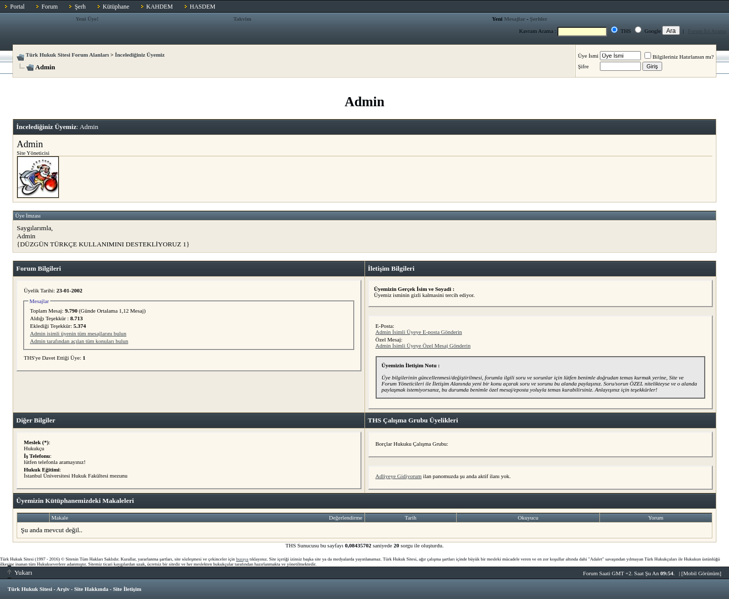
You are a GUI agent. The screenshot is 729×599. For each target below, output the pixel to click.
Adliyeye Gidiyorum (399, 476)
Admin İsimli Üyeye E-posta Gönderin (419, 332)
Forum (50, 6)
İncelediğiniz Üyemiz (140, 55)
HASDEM (203, 6)
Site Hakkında (91, 589)
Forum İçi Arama (707, 31)
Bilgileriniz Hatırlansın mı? (679, 57)
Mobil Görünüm (701, 573)
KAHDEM (159, 6)
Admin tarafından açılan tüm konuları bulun (79, 341)
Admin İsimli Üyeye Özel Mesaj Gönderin (423, 346)
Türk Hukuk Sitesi (30, 589)
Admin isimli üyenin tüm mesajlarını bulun (78, 333)
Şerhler (539, 19)
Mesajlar (514, 19)
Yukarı (20, 572)
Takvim (242, 19)
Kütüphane (116, 6)
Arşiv (63, 589)
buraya (242, 559)
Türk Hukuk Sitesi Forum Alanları (67, 55)
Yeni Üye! (87, 19)
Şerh (80, 6)
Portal (17, 6)
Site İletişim (127, 589)
